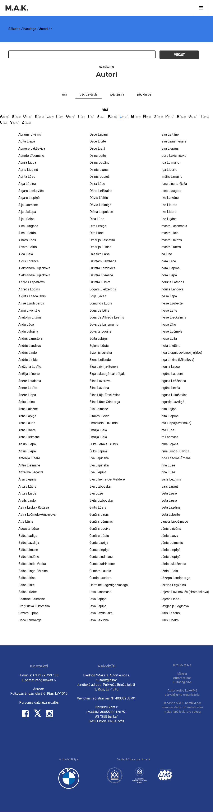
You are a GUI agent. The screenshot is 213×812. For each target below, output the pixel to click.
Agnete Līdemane (31, 156)
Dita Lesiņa (97, 226)
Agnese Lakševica (31, 148)
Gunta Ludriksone (102, 564)
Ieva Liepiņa (170, 148)
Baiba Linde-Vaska (32, 564)
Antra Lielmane (29, 465)
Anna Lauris (26, 423)
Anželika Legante (30, 472)
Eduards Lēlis (99, 310)
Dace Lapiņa (98, 134)
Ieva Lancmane (100, 592)
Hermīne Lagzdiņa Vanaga (108, 585)
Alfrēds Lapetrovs (31, 282)
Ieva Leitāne (170, 134)
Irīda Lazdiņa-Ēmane (176, 458)
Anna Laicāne (28, 409)
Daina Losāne (99, 162)
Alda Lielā (25, 254)
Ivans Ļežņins (171, 479)
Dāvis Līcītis (98, 198)
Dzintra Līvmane (101, 275)
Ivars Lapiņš (170, 486)
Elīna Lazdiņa (99, 388)
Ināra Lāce (168, 261)
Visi (64, 94)
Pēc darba (144, 94)
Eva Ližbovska (100, 486)
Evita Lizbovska (101, 500)
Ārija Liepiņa (27, 479)
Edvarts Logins (100, 331)
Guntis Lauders (100, 578)
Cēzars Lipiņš (28, 613)
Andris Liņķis (28, 360)
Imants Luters (171, 247)
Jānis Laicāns (171, 529)
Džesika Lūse (99, 254)
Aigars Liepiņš (29, 198)
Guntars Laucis (100, 571)
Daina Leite (97, 156)
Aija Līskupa (27, 212)
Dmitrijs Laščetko (102, 240)
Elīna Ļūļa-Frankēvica (104, 395)
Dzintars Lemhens (102, 261)
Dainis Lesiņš (99, 177)
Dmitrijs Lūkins (100, 247)
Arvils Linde (27, 500)
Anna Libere (27, 430)
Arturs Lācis (27, 486)
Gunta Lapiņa (98, 543)
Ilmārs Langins (171, 177)
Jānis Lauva (169, 536)
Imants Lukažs (171, 240)
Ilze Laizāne (170, 198)
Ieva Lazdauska (100, 613)
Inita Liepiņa (170, 416)
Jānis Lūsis (169, 571)
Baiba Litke (26, 585)
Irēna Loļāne (170, 444)
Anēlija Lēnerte (29, 374)
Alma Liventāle (29, 310)
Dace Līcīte (97, 141)
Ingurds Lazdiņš (172, 402)
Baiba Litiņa (27, 578)
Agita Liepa (26, 141)
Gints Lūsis (97, 507)
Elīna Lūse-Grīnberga (104, 402)
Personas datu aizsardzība (39, 703)
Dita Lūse (96, 233)
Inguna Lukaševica (174, 395)
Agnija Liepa (27, 162)
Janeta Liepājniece (174, 521)
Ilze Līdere (168, 212)
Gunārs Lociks (99, 529)
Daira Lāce (97, 184)
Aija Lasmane (28, 205)
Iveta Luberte (170, 515)
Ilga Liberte (169, 170)
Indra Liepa (169, 275)
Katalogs (29, 29)
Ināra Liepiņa (170, 268)
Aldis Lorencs (28, 261)
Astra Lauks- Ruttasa (33, 507)
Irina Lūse (168, 465)
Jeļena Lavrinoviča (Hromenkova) (185, 592)
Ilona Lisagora (171, 191)
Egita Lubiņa (98, 339)
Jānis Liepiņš (170, 550)
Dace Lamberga (29, 620)
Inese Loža (169, 339)
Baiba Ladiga (27, 536)
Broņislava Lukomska (34, 606)
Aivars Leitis (27, 247)
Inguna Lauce (170, 367)
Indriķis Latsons (172, 282)
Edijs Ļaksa (97, 296)
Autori (43, 29)
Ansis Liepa (27, 444)
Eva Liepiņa (97, 472)
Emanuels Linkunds (103, 423)
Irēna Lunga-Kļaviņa (175, 451)
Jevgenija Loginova (175, 606)
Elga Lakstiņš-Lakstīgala (107, 374)
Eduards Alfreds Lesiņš (106, 317)
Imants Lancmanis (174, 226)
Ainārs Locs (27, 240)
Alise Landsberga (31, 303)
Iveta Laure (169, 493)
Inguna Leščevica (173, 381)
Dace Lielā (97, 148)
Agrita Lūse (26, 177)
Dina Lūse (96, 219)
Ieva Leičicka (99, 620)
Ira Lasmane (170, 437)
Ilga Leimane (170, 162)
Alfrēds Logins (29, 289)
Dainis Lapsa (98, 170)
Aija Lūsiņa (26, 219)
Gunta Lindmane (101, 557)
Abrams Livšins (29, 134)
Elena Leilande (100, 360)
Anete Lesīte (27, 388)
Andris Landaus (29, 346)
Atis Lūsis (25, 521)
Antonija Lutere (29, 458)
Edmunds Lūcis (100, 303)
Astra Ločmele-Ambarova (37, 515)
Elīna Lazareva (100, 381)
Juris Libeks (170, 620)
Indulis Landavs (172, 289)
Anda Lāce (26, 324)
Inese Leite (169, 310)
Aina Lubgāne (28, 226)
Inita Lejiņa (168, 409)
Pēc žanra (117, 94)
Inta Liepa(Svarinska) (176, 423)
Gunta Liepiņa (99, 550)
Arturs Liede (27, 493)
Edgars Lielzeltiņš (102, 289)
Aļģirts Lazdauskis (32, 296)
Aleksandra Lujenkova (34, 268)
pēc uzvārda (88, 94)
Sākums (14, 29)
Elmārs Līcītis (99, 416)
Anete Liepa (27, 395)
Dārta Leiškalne (100, 191)
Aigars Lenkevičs (31, 191)
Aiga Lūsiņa (27, 184)
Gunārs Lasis (99, 515)
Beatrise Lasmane (31, 599)
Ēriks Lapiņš (98, 451)
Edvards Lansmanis (103, 324)
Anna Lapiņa (27, 416)
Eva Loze (96, 493)
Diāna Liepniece (101, 212)
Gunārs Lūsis (99, 536)
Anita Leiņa (26, 402)
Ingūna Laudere (172, 374)
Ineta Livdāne (170, 346)
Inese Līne (168, 324)
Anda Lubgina (28, 331)
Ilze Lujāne (169, 219)
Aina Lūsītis (27, 233)
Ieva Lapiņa (97, 599)
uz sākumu (106, 66)
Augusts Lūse (28, 529)
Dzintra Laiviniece (102, 268)
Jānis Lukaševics (173, 564)
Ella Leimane (98, 409)
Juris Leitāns (170, 613)
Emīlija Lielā (98, 430)
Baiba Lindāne (28, 557)
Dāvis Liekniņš (100, 205)
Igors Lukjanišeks (173, 156)
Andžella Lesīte (29, 367)
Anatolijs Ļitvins (30, 317)
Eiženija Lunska (100, 353)
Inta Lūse (167, 430)
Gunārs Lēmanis (101, 521)
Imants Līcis (170, 233)
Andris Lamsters (30, 339)
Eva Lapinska (99, 458)
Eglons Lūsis (99, 346)
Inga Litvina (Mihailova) (177, 360)
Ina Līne (166, 254)
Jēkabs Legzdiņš (173, 585)
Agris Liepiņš (28, 170)
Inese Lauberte (172, 303)
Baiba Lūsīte (27, 592)
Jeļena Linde (170, 599)
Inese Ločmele (171, 331)
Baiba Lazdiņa (28, 543)
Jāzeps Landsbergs (175, 578)
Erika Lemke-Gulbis (103, 444)
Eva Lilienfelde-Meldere (107, 479)
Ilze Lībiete (169, 205)
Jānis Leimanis (172, 543)
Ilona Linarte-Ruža (174, 184)
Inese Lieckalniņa (173, 317)
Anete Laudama (29, 381)
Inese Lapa (169, 296)
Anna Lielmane (29, 437)
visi (105, 109)
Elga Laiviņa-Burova (103, 367)
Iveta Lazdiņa (170, 507)
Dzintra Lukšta (99, 282)
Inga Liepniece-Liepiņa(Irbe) (181, 353)
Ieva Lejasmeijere (173, 141)
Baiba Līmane (28, 550)
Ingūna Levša (170, 388)
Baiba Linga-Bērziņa (33, 571)
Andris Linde (27, 353)
